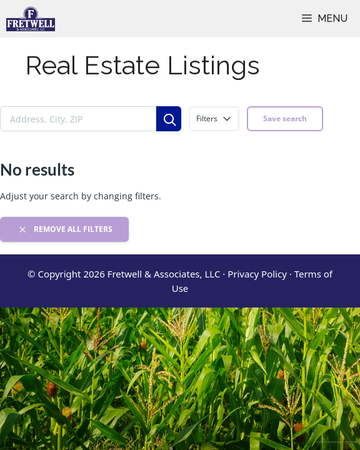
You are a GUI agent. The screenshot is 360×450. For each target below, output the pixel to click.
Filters (214, 118)
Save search (285, 118)
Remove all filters (64, 229)
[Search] (168, 118)
